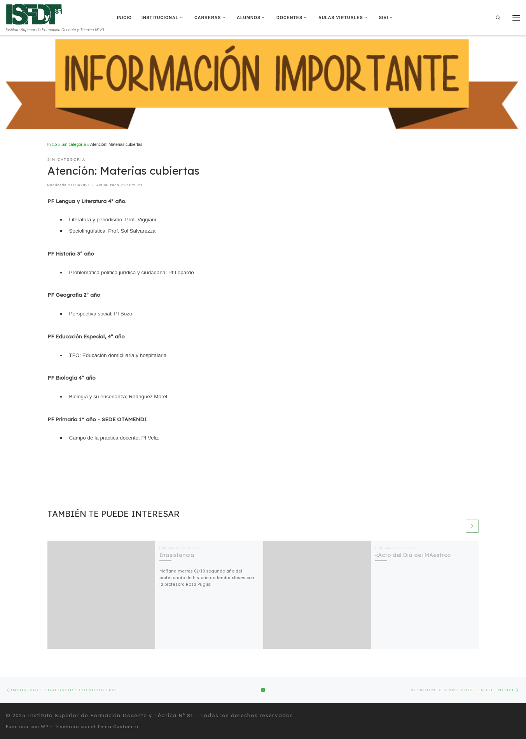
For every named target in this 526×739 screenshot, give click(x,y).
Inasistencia (176, 555)
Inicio (52, 144)
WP (44, 726)
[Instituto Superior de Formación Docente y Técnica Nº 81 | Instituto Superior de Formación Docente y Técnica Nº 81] (34, 13)
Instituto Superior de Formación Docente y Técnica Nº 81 (110, 715)
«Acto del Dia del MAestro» (413, 555)
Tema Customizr (118, 726)
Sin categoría (73, 144)
